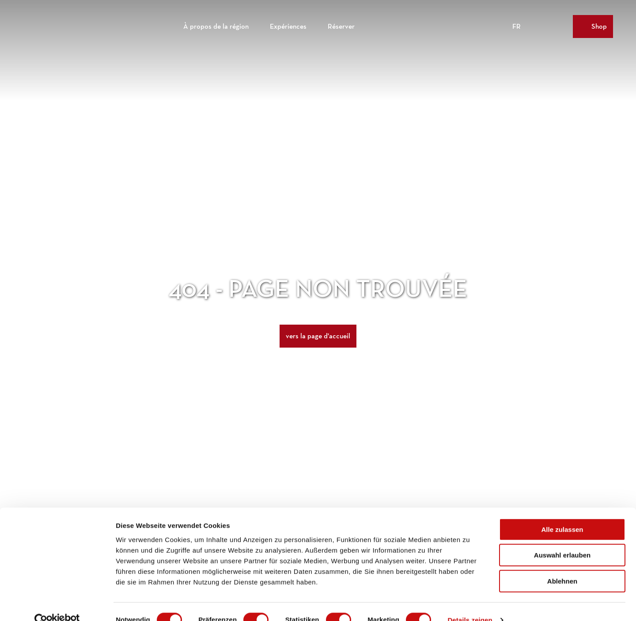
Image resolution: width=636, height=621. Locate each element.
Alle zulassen (562, 513)
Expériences (288, 24)
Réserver (341, 24)
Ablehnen (562, 564)
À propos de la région (216, 24)
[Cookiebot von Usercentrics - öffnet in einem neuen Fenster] (57, 603)
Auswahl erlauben (562, 539)
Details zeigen (469, 603)
